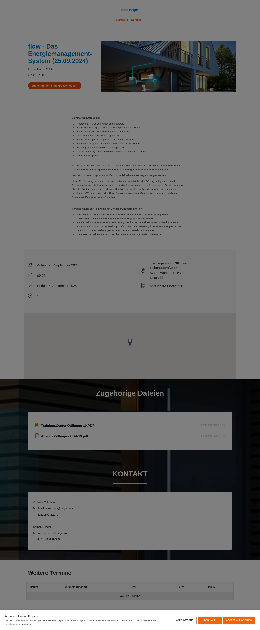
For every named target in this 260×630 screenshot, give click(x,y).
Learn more (26, 624)
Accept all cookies (239, 620)
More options (184, 620)
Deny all (209, 620)
